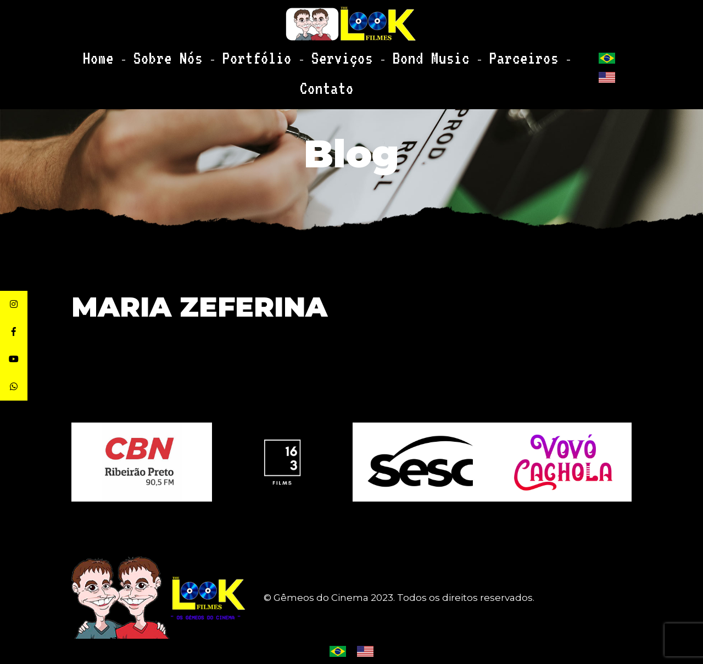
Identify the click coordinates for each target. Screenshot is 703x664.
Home (137, 53)
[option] (423, 462)
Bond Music (379, 53)
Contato (505, 53)
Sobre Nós (189, 53)
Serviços (315, 53)
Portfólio (253, 53)
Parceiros (446, 53)
